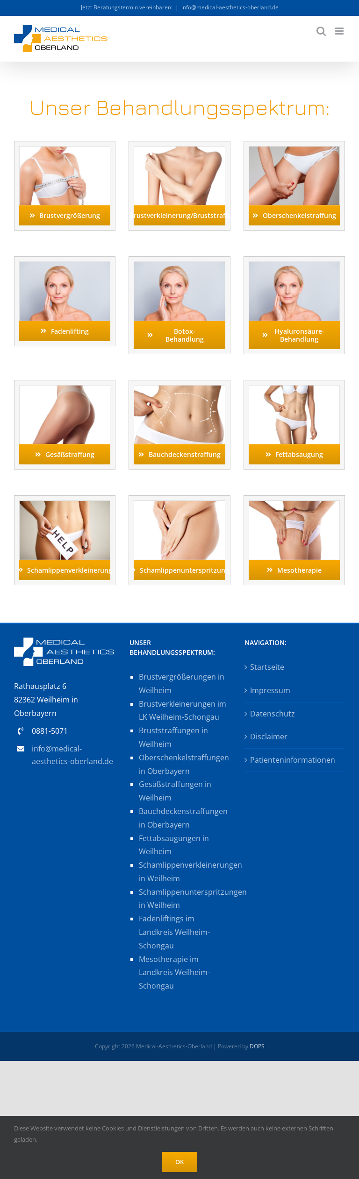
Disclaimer (268, 736)
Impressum (270, 690)
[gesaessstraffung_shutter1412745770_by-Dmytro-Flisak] (65, 389)
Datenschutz (272, 714)
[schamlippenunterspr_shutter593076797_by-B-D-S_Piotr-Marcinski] (179, 504)
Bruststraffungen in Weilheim (173, 737)
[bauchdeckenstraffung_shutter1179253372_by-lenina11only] (179, 389)
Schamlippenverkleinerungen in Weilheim (184, 872)
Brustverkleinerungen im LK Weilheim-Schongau (182, 711)
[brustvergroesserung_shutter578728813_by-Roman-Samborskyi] (65, 150)
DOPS (257, 1046)
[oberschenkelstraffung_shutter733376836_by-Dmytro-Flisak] (294, 150)
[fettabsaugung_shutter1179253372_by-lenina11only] (294, 389)
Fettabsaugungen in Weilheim (174, 845)
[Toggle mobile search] (321, 31)
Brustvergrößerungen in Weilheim (181, 683)
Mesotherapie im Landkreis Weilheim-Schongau (174, 972)
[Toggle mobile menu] (340, 31)
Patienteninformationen (292, 760)
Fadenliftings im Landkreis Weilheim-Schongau (174, 932)
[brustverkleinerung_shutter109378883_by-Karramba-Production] (179, 150)
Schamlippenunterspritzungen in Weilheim (184, 899)
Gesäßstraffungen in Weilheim (175, 791)
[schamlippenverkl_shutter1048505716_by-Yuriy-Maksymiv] (65, 504)
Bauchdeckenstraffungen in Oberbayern (183, 818)
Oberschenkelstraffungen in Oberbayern (184, 764)
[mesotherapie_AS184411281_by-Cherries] (294, 504)
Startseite (267, 667)
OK (179, 1162)
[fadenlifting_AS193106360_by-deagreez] (65, 265)
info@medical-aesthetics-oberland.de (230, 7)
